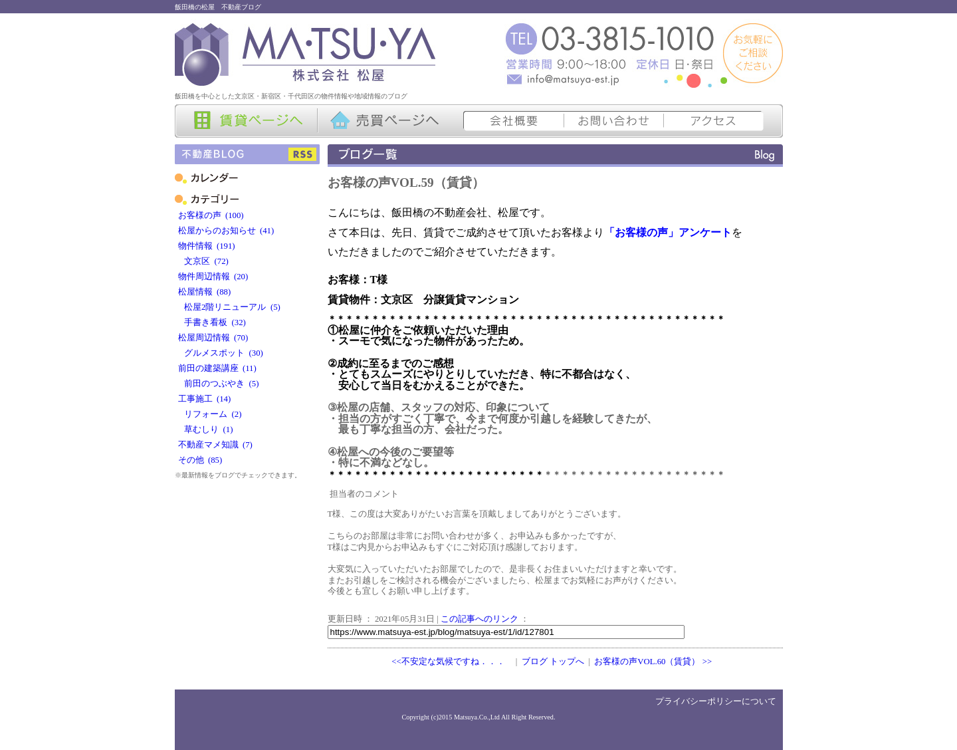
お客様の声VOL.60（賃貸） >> (653, 661)
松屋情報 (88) (204, 292)
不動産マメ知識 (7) (215, 444)
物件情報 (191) (206, 246)
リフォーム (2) (210, 414)
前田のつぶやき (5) (218, 383)
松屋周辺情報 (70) (213, 337)
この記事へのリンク (479, 619)
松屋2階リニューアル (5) (229, 307)
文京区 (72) (203, 261)
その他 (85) (200, 460)
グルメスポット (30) (220, 353)
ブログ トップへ (553, 661)
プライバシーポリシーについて (715, 701)
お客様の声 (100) (211, 215)
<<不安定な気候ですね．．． (447, 661)
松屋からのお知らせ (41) (226, 230)
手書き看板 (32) (212, 322)
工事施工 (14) (204, 399)
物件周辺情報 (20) (213, 276)
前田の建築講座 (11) (217, 368)
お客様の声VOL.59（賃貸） (406, 182)
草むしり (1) (205, 429)
